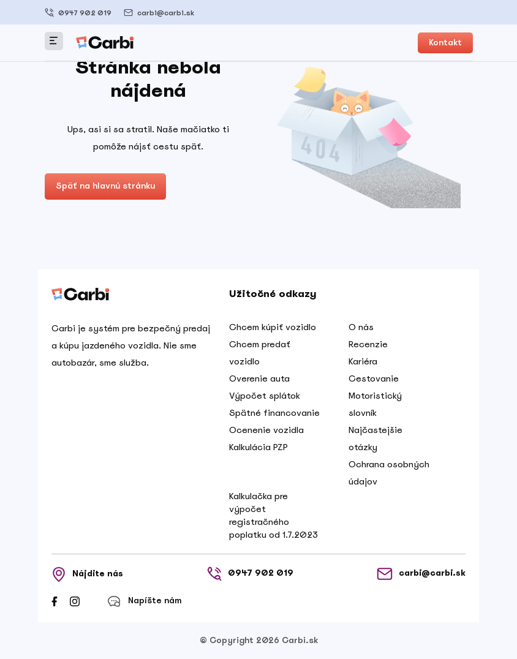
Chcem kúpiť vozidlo (272, 327)
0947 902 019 (78, 12)
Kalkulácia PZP (258, 447)
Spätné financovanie (274, 412)
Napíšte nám (144, 601)
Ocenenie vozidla (266, 429)
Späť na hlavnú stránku (105, 186)
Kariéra (363, 361)
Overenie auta (259, 378)
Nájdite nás (87, 574)
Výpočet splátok (264, 395)
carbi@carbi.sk (159, 12)
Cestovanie (374, 378)
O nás (361, 327)
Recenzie (368, 344)
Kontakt (445, 42)
